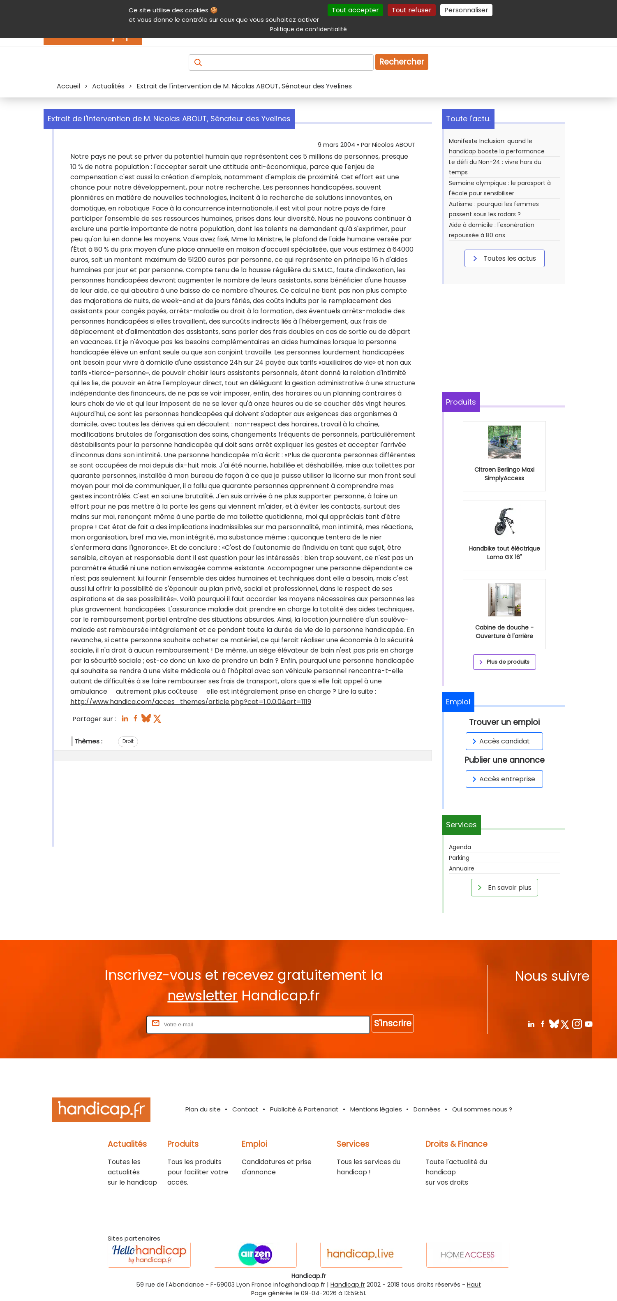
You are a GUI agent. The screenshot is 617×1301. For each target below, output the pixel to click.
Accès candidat (499, 741)
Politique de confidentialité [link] (308, 29)
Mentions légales (376, 1109)
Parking (459, 858)
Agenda (460, 847)
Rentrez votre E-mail (111, 1024)
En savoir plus (503, 887)
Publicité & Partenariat (304, 1109)
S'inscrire (392, 1023)
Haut (474, 1284)
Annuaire (461, 868)
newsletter (202, 995)
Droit (128, 741)
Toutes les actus (503, 258)
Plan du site (203, 1109)
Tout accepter (355, 10)
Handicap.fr (347, 1284)
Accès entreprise (502, 779)
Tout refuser (412, 10)
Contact (245, 1109)
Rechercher (401, 61)
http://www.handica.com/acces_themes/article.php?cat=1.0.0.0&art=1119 (190, 701)
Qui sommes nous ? (482, 1109)
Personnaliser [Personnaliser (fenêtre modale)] (466, 10)
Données (427, 1109)
